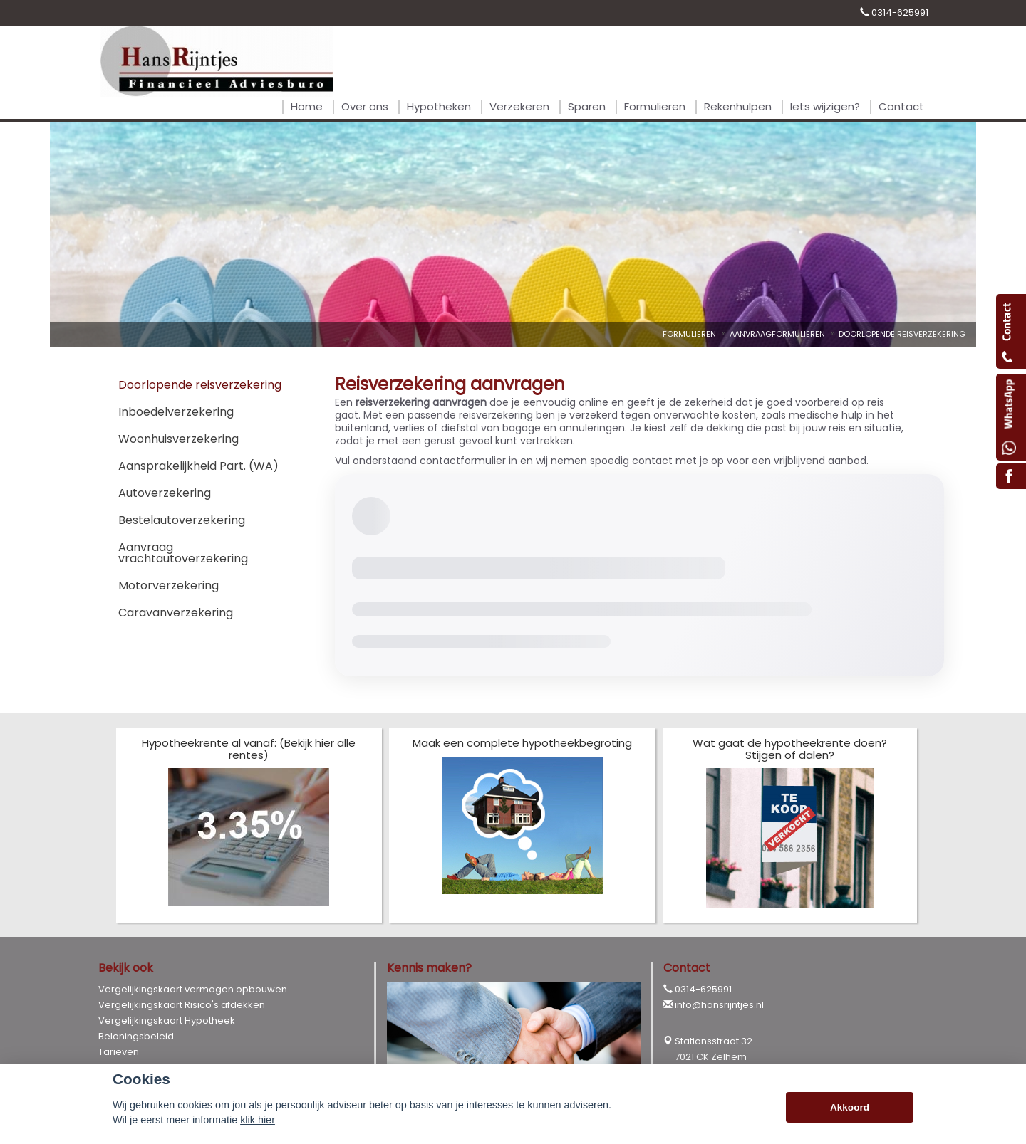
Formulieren (689, 334)
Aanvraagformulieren (777, 334)
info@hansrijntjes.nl (719, 1005)
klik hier (257, 1119)
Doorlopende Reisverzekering (902, 334)
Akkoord (849, 1107)
